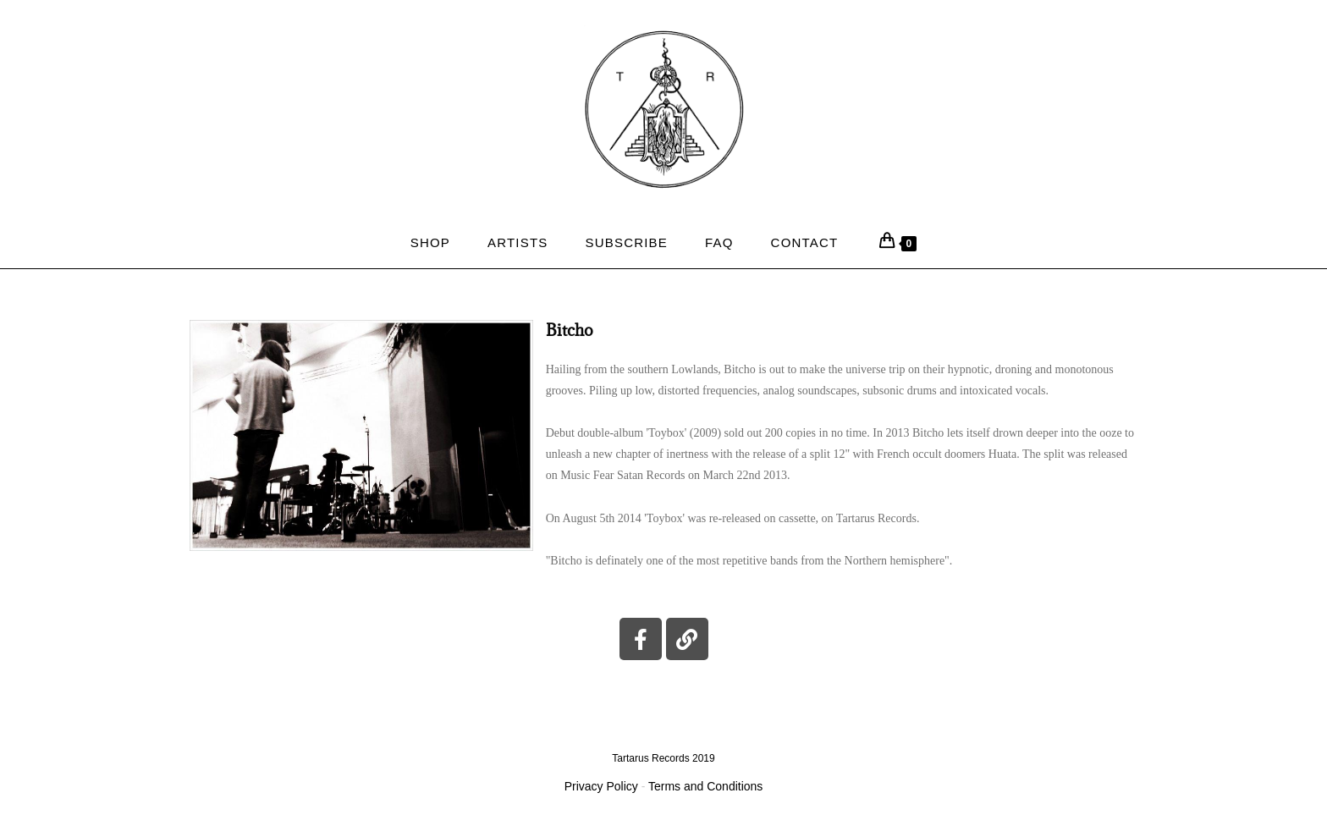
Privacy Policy (601, 786)
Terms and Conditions (705, 786)
